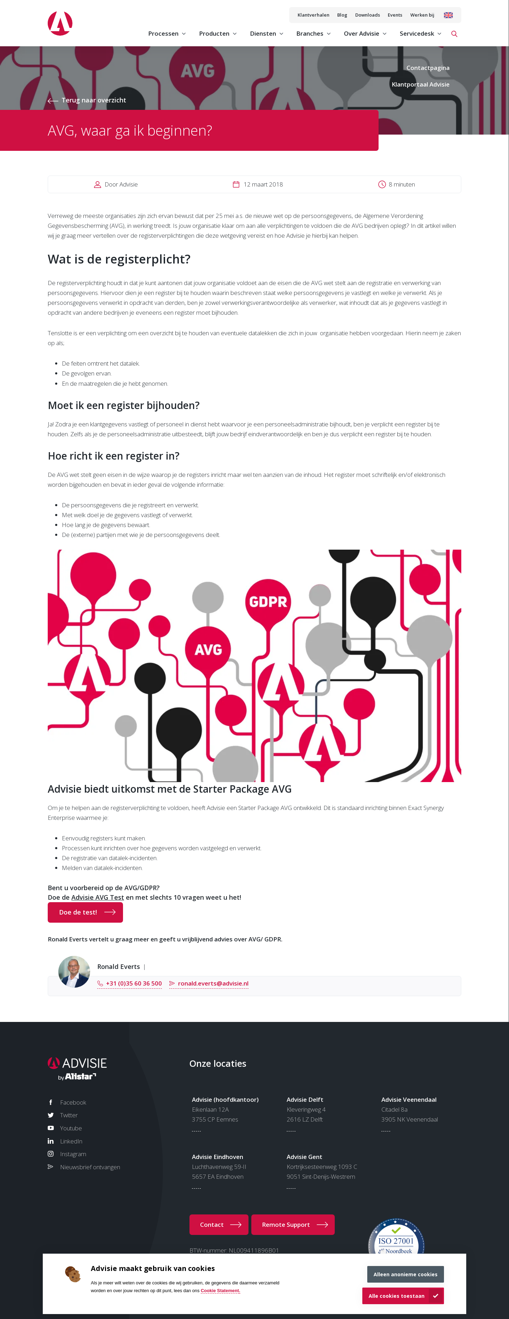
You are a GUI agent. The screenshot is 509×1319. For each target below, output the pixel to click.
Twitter (69, 1115)
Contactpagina (428, 68)
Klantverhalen (313, 15)
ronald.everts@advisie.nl (213, 983)
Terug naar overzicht (94, 100)
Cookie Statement (220, 1290)
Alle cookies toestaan (397, 1296)
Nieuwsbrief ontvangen (90, 1167)
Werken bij (422, 15)
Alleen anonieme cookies (406, 1274)
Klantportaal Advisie (421, 84)
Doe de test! (78, 912)
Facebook (73, 1102)
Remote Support (286, 1224)
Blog (342, 15)
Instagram (73, 1154)
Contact (212, 1224)
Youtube (71, 1128)
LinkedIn (71, 1141)
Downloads (367, 15)
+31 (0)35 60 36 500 (134, 983)
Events (395, 15)
